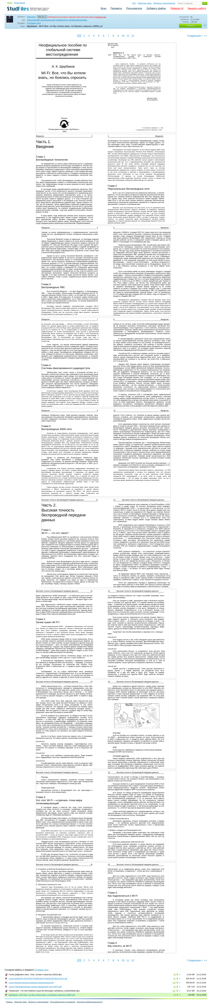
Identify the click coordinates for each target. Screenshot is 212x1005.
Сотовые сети (34, 23)
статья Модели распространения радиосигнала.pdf (31, 983)
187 (174, 991)
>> (205, 35)
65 (174, 995)
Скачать (190, 25)
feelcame (31, 17)
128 (174, 983)
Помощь (9, 1002)
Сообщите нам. (100, 17)
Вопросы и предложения (164, 3)
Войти (10, 3)
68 (174, 974)
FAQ (134, 3)
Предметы (116, 8)
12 (132, 35)
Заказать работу (197, 8)
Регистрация (19, 3)
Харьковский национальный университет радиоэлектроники (57, 20)
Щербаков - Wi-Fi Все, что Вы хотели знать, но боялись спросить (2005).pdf (42, 995)
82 (174, 979)
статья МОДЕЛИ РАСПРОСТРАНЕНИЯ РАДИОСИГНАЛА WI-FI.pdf (38, 979)
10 (123, 35)
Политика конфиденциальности (89, 1002)
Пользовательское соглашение (62, 1002)
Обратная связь (145, 3)
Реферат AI (176, 8)
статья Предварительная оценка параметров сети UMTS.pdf (35, 987)
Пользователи (134, 8)
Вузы (103, 8)
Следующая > (195, 35)
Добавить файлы (156, 8)
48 (174, 987)
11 (128, 35)
